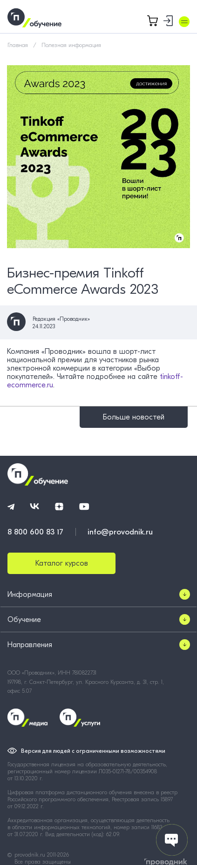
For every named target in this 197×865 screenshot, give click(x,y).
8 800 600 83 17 (35, 531)
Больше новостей (133, 417)
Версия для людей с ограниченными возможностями (93, 751)
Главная (17, 45)
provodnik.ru (30, 854)
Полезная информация (71, 45)
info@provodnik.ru (120, 531)
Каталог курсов (61, 563)
